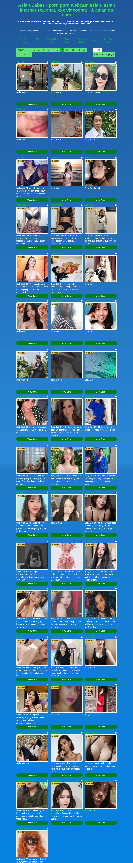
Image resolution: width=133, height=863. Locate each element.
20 (24, 54)
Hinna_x (88, 283)
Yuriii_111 (20, 62)
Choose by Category (104, 54)
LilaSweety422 (23, 684)
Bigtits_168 (56, 417)
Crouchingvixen (23, 372)
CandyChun (56, 105)
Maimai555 (55, 62)
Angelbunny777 (58, 595)
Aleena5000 (21, 151)
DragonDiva (56, 684)
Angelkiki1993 (22, 240)
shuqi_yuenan (23, 417)
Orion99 (88, 639)
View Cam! (32, 101)
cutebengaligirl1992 (25, 728)
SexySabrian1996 (93, 417)
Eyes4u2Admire (58, 639)
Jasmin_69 (90, 151)
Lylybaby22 (90, 62)
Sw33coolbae (91, 240)
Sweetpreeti (56, 283)
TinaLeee (20, 105)
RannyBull (55, 151)
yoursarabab (56, 194)
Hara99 (19, 461)
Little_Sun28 (22, 328)
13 (84, 50)
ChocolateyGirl (23, 194)
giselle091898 (22, 773)
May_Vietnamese (92, 105)
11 (73, 50)
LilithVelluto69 (57, 240)
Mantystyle (90, 194)
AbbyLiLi (55, 728)
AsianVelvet (21, 639)
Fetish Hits (88, 859)
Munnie (88, 550)
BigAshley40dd (23, 550)
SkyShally (21, 506)
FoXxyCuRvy (91, 461)
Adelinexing (90, 506)
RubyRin (20, 595)
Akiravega (55, 550)
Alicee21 (20, 283)
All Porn (95, 40)
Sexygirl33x (90, 595)
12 (78, 50)
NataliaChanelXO (58, 372)
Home (97, 50)
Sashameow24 (91, 684)
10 (67, 50)
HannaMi (89, 328)
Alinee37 (55, 506)
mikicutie (89, 728)
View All (22, 50)
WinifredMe (56, 328)
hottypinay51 (91, 372)
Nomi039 (55, 461)
